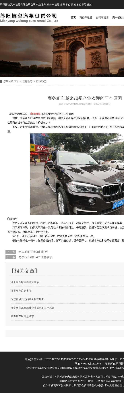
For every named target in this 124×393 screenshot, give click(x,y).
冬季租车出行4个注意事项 (35, 257)
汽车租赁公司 (90, 367)
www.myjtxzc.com (74, 104)
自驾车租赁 (66, 4)
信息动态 (27, 81)
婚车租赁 (79, 4)
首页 (73, 17)
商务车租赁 (53, 4)
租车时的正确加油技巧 (33, 251)
